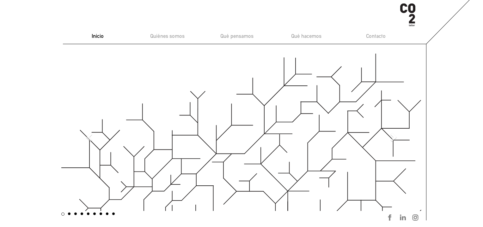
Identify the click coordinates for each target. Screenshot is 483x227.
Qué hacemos (306, 36)
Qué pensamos (237, 36)
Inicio (98, 36)
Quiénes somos (167, 36)
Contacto (376, 36)
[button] (88, 135)
